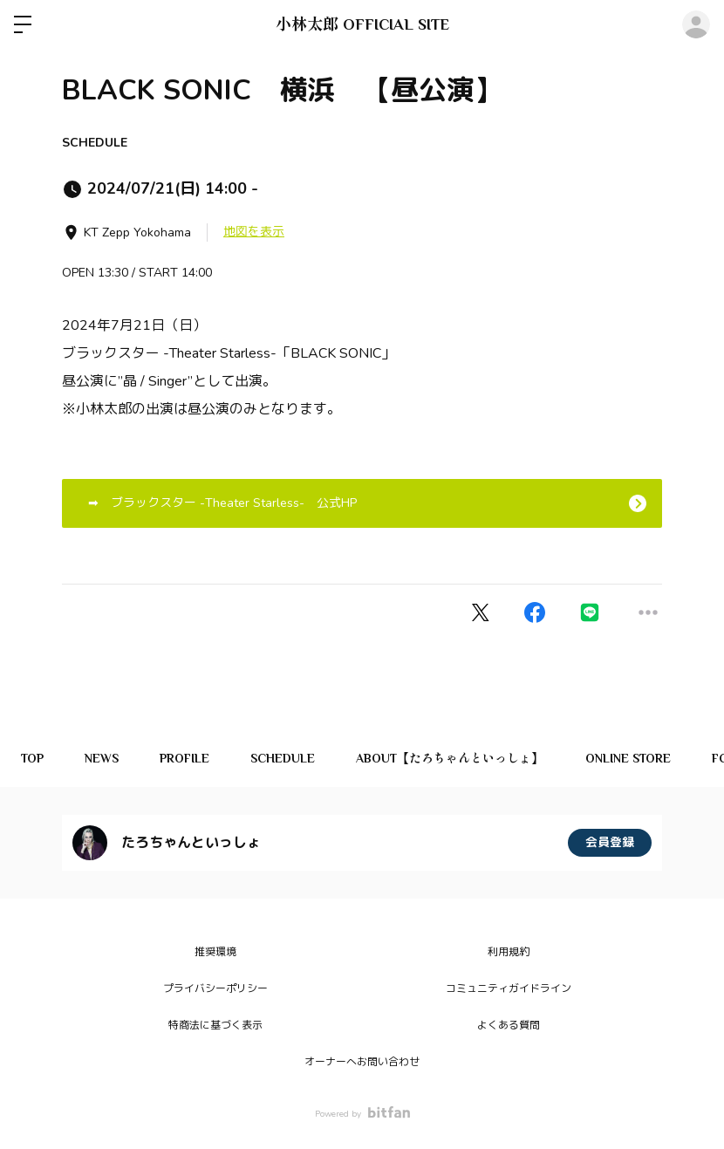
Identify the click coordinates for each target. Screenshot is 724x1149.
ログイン (696, 24)
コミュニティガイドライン (508, 988)
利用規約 (508, 952)
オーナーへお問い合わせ (362, 1062)
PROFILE (190, 758)
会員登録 (609, 842)
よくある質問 (508, 1025)
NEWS (105, 758)
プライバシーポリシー (215, 988)
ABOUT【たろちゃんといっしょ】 (461, 758)
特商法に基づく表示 (215, 1025)
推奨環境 (215, 952)
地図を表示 (253, 231)
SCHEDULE (94, 142)
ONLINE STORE (641, 758)
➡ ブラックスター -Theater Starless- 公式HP (216, 503)
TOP (33, 758)
